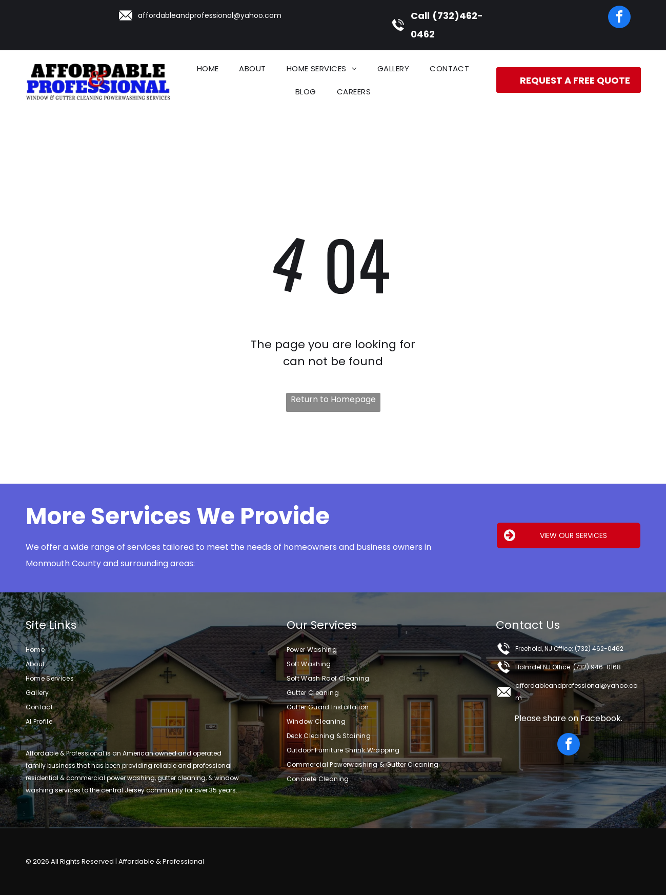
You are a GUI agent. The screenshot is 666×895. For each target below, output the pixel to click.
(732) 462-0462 (599, 648)
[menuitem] (208, 68)
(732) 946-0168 (597, 667)
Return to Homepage (333, 399)
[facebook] (619, 18)
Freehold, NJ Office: (544, 648)
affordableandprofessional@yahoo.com (209, 15)
